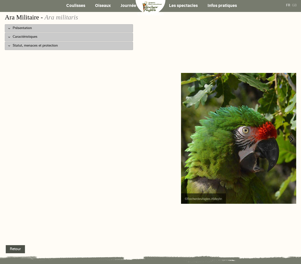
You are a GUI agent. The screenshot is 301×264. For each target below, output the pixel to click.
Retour (15, 249)
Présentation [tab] (20, 28)
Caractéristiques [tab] (22, 37)
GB (294, 5)
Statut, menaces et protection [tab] (33, 45)
